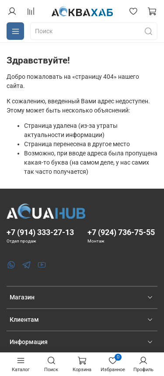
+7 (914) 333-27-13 (40, 232)
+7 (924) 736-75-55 (121, 232)
